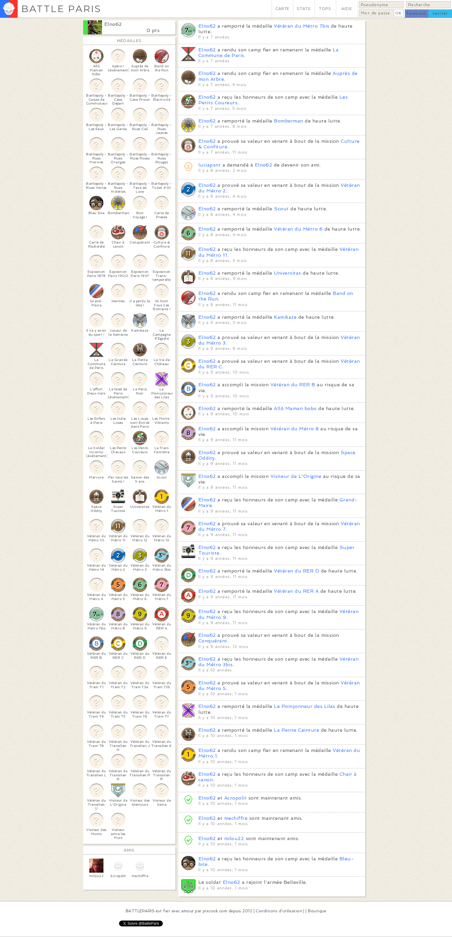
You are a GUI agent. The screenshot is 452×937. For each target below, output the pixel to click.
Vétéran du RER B (292, 384)
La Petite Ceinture (296, 730)
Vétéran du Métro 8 (294, 428)
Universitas (287, 273)
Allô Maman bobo (295, 408)
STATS (304, 8)
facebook (416, 13)
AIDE (346, 8)
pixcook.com (215, 911)
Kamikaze (285, 317)
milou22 (234, 838)
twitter (440, 13)
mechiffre (235, 818)
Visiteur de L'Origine (295, 476)
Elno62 (113, 24)
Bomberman (288, 121)
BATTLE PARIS (61, 8)
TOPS (325, 8)
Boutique (317, 911)
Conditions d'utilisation (279, 911)
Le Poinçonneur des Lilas (304, 706)
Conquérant (212, 641)
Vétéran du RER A (296, 591)
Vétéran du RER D (296, 571)
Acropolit (235, 798)
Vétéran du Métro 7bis (301, 26)
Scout (281, 208)
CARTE (282, 8)
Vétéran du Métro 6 (298, 229)
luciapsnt (209, 165)
